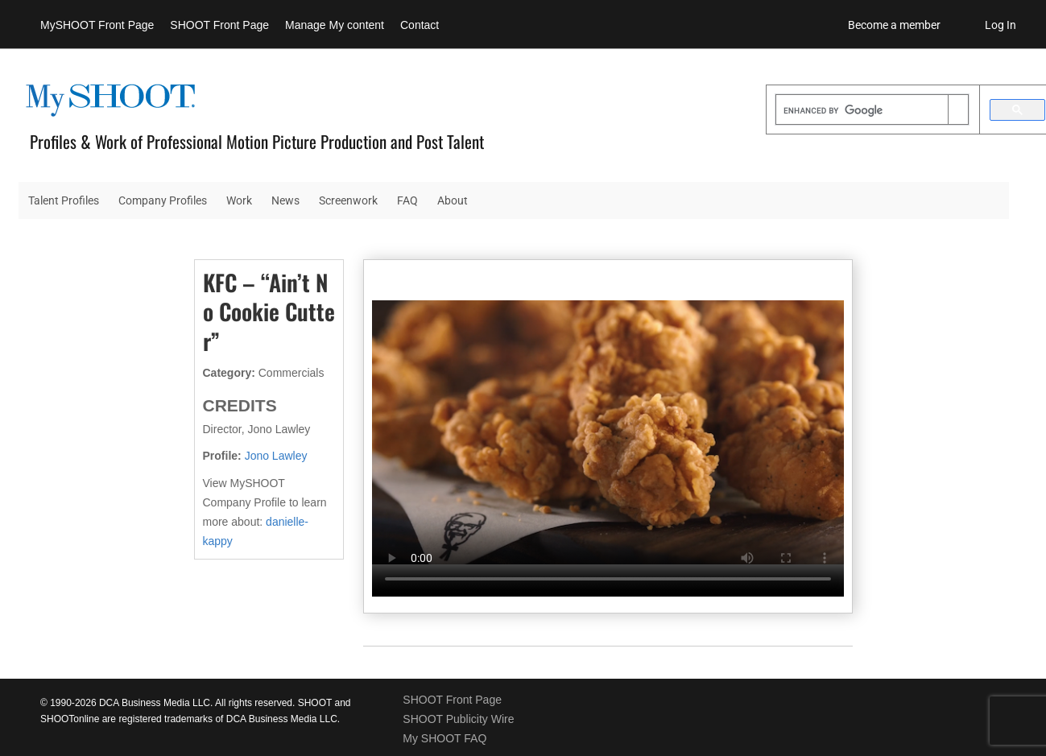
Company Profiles (162, 200)
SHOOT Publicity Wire (458, 719)
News (285, 200)
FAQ (407, 200)
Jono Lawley (276, 455)
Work (239, 200)
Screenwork (348, 200)
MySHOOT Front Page (97, 25)
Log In (1000, 25)
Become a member (894, 25)
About (452, 200)
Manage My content (334, 25)
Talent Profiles (63, 200)
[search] (862, 111)
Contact (419, 25)
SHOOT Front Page (219, 25)
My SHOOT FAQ (444, 738)
